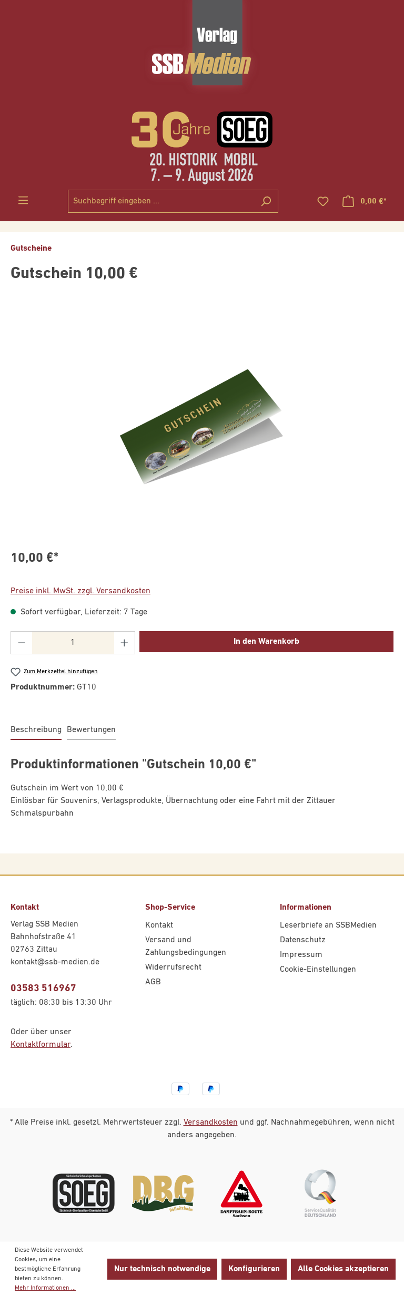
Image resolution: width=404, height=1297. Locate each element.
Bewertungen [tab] (91, 730)
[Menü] (23, 200)
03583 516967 (43, 988)
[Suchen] (266, 201)
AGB (153, 982)
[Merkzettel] (323, 201)
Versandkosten (211, 1122)
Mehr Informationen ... (45, 1288)
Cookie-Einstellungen (318, 969)
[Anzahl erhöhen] (125, 642)
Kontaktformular (40, 1045)
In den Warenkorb (266, 641)
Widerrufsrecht (173, 967)
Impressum (301, 955)
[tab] (36, 730)
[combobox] (161, 201)
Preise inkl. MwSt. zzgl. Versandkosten (80, 591)
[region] (202, 427)
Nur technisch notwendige (162, 1269)
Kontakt (159, 925)
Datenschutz (303, 940)
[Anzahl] (73, 642)
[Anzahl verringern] (22, 642)
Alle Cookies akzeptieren (343, 1269)
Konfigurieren (254, 1269)
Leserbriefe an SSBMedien (328, 925)
